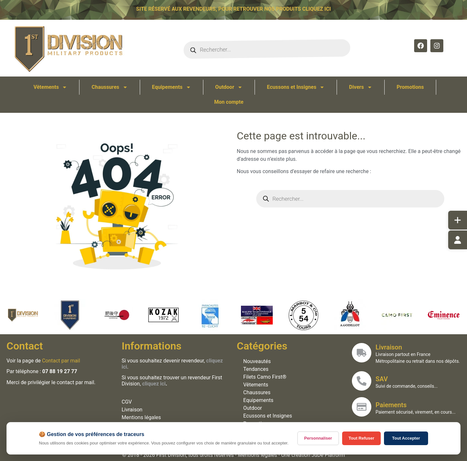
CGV (128, 402)
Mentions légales (142, 417)
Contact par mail (62, 361)
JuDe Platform (328, 455)
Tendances (257, 369)
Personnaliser (318, 438)
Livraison (133, 410)
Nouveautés (258, 361)
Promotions (410, 87)
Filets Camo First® (266, 377)
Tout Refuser (361, 438)
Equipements (171, 87)
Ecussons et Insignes (296, 87)
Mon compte (228, 102)
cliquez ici (155, 384)
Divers (360, 87)
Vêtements (50, 87)
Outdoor (229, 87)
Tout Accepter (406, 438)
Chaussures (109, 87)
